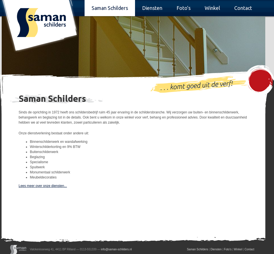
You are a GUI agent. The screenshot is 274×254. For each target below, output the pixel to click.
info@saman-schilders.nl (116, 249)
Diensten (152, 8)
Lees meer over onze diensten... (43, 186)
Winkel (212, 8)
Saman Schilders (110, 8)
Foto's (183, 8)
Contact (243, 8)
